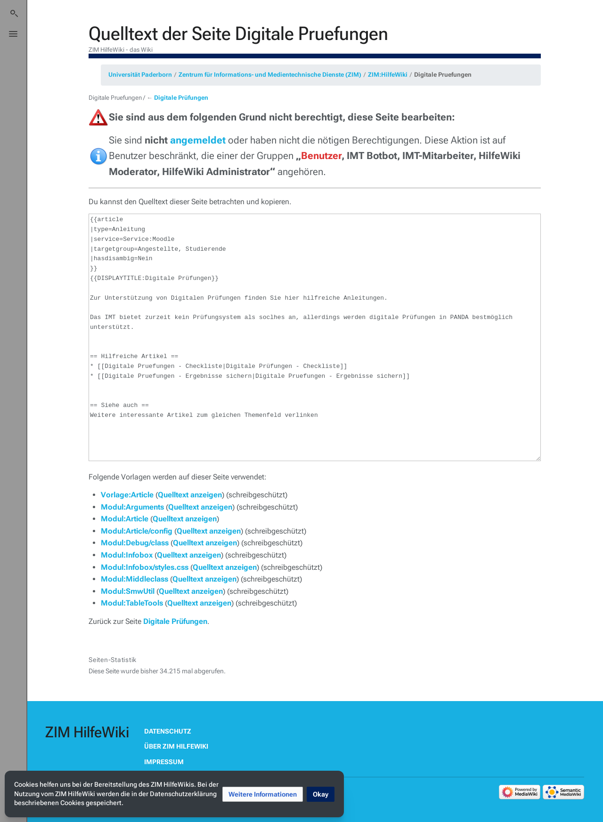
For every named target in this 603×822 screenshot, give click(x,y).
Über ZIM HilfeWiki (176, 746)
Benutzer (321, 155)
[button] (262, 794)
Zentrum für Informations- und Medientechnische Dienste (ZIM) (270, 74)
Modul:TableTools (132, 603)
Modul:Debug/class (135, 542)
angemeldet (198, 140)
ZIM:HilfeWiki (387, 74)
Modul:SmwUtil (128, 591)
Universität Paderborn (140, 74)
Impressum (164, 762)
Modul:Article (124, 518)
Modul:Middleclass (134, 579)
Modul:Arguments (132, 507)
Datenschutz (167, 731)
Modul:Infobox (127, 555)
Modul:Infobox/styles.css (144, 567)
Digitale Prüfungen (181, 97)
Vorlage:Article (127, 494)
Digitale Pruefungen (443, 74)
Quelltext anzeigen (190, 494)
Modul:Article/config (136, 531)
